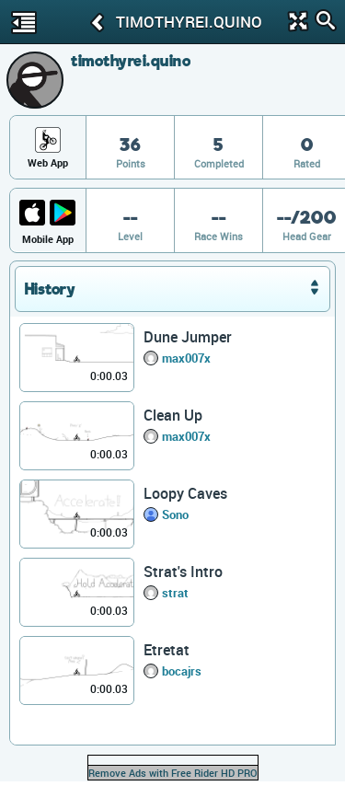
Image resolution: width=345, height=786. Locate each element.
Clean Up (173, 415)
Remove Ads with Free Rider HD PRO (173, 773)
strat (175, 592)
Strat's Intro (183, 571)
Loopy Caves (185, 493)
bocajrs (181, 671)
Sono (175, 514)
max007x (186, 358)
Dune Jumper (188, 337)
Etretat (167, 650)
